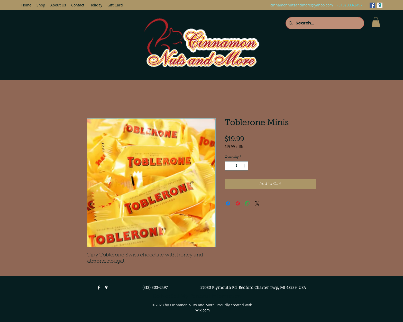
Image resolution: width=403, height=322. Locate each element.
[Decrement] (228, 166)
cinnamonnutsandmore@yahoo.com (301, 5)
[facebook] (372, 5)
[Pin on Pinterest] (238, 203)
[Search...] (324, 23)
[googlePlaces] (379, 5)
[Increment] (245, 166)
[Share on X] (257, 203)
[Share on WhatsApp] (247, 203)
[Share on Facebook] (228, 203)
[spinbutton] (237, 166)
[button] (376, 22)
